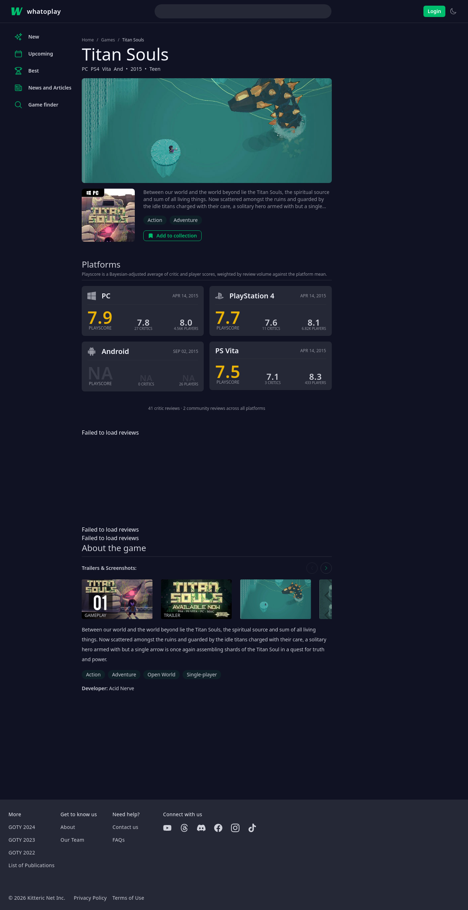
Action (155, 220)
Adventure (186, 220)
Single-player (202, 674)
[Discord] (201, 828)
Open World (161, 674)
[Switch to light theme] (453, 11)
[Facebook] (218, 828)
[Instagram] (235, 828)
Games (108, 40)
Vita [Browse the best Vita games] (106, 68)
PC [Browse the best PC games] (85, 68)
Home (88, 40)
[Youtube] (167, 828)
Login (434, 11)
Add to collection (172, 235)
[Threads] (184, 828)
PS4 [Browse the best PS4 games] (95, 68)
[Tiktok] (252, 828)
